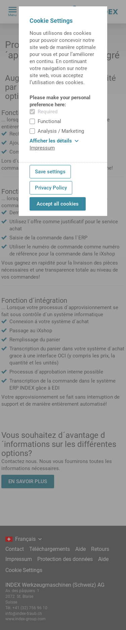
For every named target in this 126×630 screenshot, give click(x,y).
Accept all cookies (58, 204)
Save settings (50, 172)
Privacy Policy (51, 188)
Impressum (42, 148)
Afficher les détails (54, 141)
